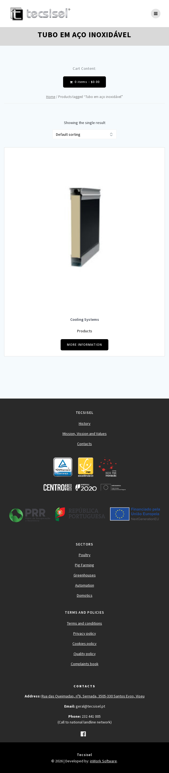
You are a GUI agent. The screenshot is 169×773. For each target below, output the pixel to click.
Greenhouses (85, 575)
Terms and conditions (84, 623)
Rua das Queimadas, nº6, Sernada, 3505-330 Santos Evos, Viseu (93, 696)
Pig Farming (84, 565)
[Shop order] (84, 134)
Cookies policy (84, 643)
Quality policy (85, 653)
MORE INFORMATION (84, 345)
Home (50, 96)
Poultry (85, 554)
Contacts (84, 443)
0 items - (85, 82)
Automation (84, 585)
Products (84, 330)
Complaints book (84, 663)
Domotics (84, 595)
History (85, 423)
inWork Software (103, 760)
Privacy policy (84, 633)
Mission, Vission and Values (85, 433)
